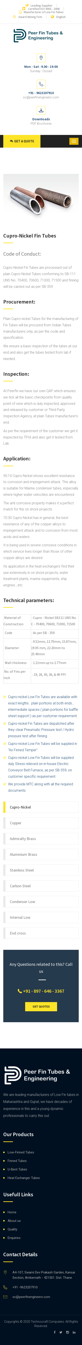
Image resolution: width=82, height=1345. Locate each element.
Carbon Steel (20, 885)
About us (14, 1221)
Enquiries (14, 1238)
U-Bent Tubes (17, 1169)
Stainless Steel (22, 870)
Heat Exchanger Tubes (24, 1178)
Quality (12, 1229)
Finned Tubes (17, 1161)
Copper (15, 822)
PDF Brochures (41, 123)
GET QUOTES (41, 1006)
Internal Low (20, 917)
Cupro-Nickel (20, 807)
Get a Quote (22, 141)
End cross (18, 933)
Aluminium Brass (23, 854)
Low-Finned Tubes (21, 1152)
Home (12, 1212)
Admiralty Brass (23, 838)
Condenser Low (22, 901)
